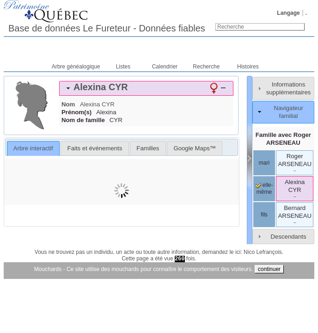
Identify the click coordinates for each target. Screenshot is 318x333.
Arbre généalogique (76, 66)
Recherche (206, 66)
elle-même (264, 189)
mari (264, 163)
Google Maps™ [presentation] (194, 148)
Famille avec (283, 138)
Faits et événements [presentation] (94, 148)
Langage (288, 13)
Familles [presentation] (147, 148)
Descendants (288, 236)
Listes (123, 66)
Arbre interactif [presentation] (33, 148)
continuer (269, 269)
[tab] (146, 88)
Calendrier (164, 66)
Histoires (248, 66)
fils (264, 214)
